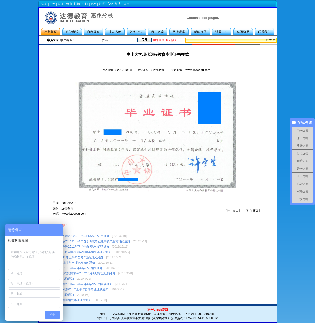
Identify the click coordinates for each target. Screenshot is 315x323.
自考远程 (93, 32)
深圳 (61, 4)
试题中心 (221, 32)
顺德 (77, 4)
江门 (85, 4)
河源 (102, 4)
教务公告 (136, 32)
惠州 (93, 4)
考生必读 (157, 32)
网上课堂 (179, 32)
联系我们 (264, 32)
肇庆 (126, 4)
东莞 (110, 4)
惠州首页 (50, 32)
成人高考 (115, 32)
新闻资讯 (200, 32)
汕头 (118, 4)
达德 (44, 4)
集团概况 (243, 32)
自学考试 (72, 32)
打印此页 (252, 210)
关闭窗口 (232, 210)
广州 (52, 4)
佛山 (69, 4)
